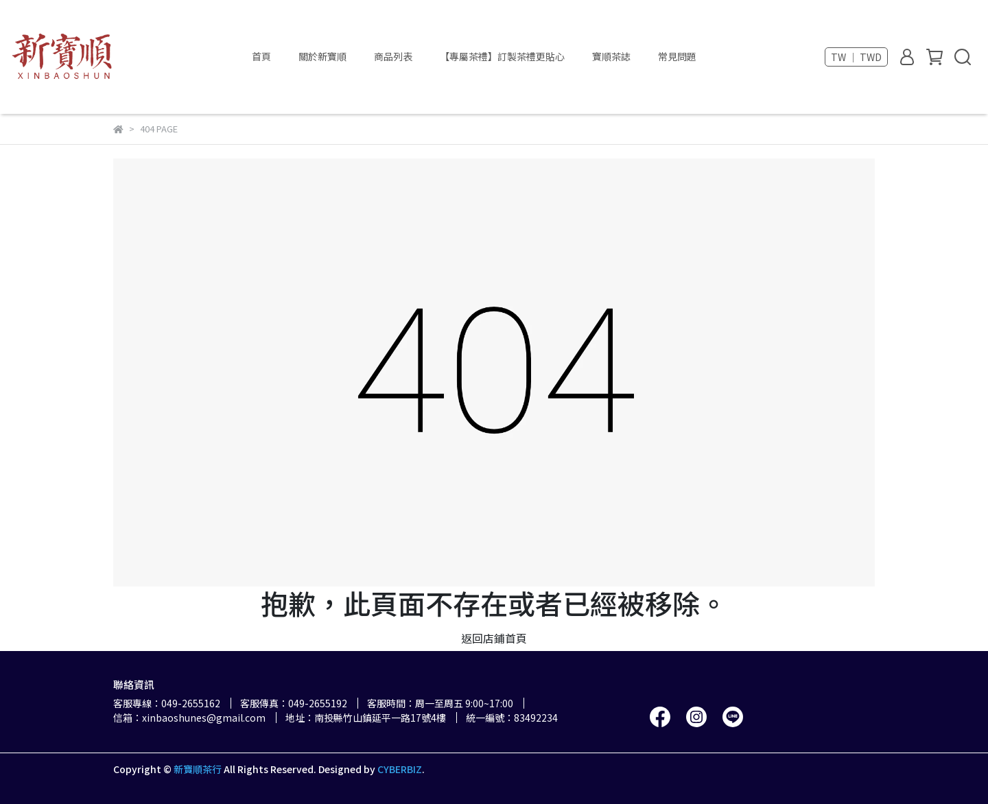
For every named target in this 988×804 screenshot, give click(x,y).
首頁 (261, 56)
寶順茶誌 (611, 56)
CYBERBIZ (399, 769)
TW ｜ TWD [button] (856, 57)
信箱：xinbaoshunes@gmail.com (189, 717)
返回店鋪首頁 (494, 638)
